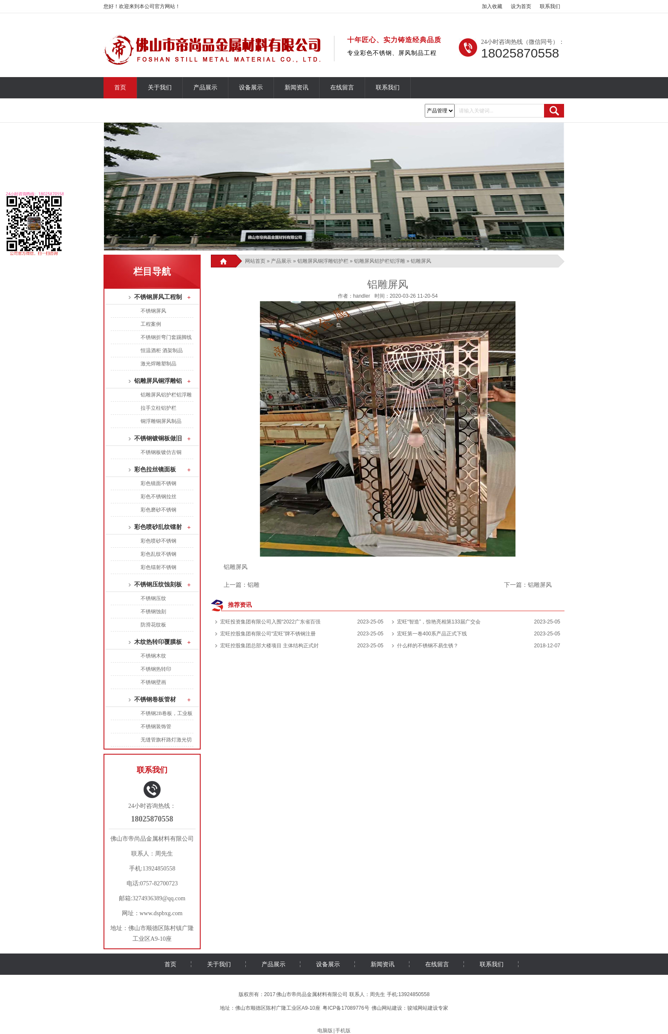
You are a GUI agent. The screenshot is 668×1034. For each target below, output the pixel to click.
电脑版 (325, 1031)
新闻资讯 (296, 87)
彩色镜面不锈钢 (158, 483)
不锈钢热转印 (156, 669)
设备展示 (251, 87)
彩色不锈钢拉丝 (158, 497)
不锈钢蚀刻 (153, 612)
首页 (120, 87)
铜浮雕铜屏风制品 (161, 421)
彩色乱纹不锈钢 (158, 554)
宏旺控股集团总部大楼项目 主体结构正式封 (269, 646)
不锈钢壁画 (153, 682)
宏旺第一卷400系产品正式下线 (432, 634)
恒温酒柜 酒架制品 (162, 350)
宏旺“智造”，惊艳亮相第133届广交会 (439, 622)
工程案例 (151, 324)
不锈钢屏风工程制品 (161, 297)
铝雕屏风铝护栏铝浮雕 (379, 261)
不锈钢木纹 (153, 656)
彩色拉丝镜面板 (155, 469)
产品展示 (205, 87)
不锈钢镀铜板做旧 (158, 438)
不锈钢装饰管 (156, 727)
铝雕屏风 (540, 584)
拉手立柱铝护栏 (158, 408)
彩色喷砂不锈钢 (158, 541)
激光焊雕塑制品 (158, 364)
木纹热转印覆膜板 (158, 642)
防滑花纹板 (153, 625)
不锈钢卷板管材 (155, 699)
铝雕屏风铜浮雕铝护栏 (322, 261)
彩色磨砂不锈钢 (158, 510)
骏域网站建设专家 (427, 1008)
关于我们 (160, 87)
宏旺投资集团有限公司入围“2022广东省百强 (270, 622)
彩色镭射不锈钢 (158, 567)
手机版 (343, 1031)
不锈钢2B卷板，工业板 (167, 713)
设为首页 (521, 6)
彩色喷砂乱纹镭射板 (161, 527)
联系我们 (550, 6)
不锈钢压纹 (153, 598)
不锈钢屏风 (153, 311)
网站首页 (255, 261)
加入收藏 (492, 6)
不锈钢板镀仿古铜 (161, 452)
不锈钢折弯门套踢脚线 (166, 337)
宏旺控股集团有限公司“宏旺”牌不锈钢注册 (268, 634)
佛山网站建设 (386, 1008)
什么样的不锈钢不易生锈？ (427, 646)
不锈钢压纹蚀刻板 (158, 584)
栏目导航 (152, 271)
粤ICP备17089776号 (345, 1008)
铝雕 (253, 584)
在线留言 (342, 87)
